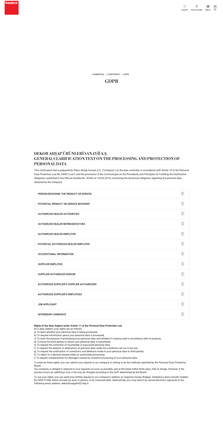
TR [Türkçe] (215, 10)
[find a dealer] (196, 7)
